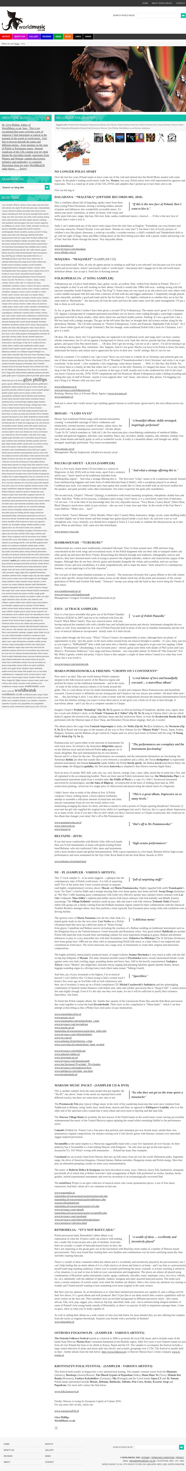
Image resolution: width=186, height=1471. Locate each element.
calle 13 (23, 283)
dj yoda (42, 330)
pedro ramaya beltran (28, 551)
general (29, 375)
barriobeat (9, 247)
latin (30, 464)
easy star (34, 339)
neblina (30, 524)
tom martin (26, 659)
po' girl (40, 557)
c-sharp (42, 280)
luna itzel (6, 485)
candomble (6, 286)
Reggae (45, 578)
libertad (35, 470)
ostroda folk (7, 539)
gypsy (11, 393)
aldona (19, 211)
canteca (23, 286)
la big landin (33, 461)
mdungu (41, 506)
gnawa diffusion (15, 384)
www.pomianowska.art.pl (67, 822)
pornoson (9, 563)
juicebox (43, 440)
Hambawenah (129, 125)
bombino (38, 265)
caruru (28, 291)
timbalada (18, 656)
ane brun (23, 220)
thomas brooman (23, 653)
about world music (162, 3)
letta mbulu (27, 470)
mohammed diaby (9, 515)
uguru (32, 668)
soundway (27, 635)
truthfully (41, 665)
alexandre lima (28, 211)
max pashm (19, 506)
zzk (45, 706)
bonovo (15, 268)
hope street (41, 405)
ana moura (19, 217)
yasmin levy (31, 697)
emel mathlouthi (27, 345)
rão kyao (16, 569)
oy (9, 542)
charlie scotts (36, 297)
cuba (8, 315)
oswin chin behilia (20, 539)
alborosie (12, 211)
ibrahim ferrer (36, 414)
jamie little (28, 426)
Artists (6, 37)
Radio (88, 37)
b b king (43, 232)
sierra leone (45, 617)
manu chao (14, 494)
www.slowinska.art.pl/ (66, 1057)
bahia (41, 235)
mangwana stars (37, 491)
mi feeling (19, 512)
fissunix (26, 366)
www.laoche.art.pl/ (64, 1027)
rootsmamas (44, 590)
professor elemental (15, 566)
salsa (18, 599)
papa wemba (39, 545)
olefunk (21, 533)
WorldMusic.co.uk (127, 128)
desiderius (6, 324)
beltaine (29, 253)
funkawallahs (21, 372)
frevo (4, 372)
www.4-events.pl (117, 393)
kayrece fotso (39, 452)
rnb (20, 587)
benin (35, 253)
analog (40, 217)
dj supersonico (33, 330)
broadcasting (17, 277)
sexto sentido (19, 614)
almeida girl (13, 214)
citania (16, 306)
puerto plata (28, 566)
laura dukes (13, 467)
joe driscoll (17, 434)
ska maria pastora (37, 623)
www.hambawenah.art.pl (67, 591)
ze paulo (13, 703)
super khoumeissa (19, 641)
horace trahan (8, 408)
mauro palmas (8, 506)
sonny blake (38, 632)
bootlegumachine (9, 271)
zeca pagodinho (24, 703)
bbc (25, 250)
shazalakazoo (39, 614)
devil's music (30, 324)
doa (3, 333)
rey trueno (13, 584)
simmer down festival (11, 620)
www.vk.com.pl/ (63, 1037)
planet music (31, 557)
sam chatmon (33, 599)
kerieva (17, 455)
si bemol (13, 617)
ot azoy (31, 539)
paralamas (13, 548)
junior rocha (16, 446)
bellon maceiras (8, 253)
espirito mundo (20, 348)
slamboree (43, 626)
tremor (20, 665)
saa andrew (31, 596)
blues (34, 262)
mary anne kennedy (18, 503)
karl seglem (41, 449)
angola (30, 220)
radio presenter (8, 572)
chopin (5, 303)
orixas (10, 536)
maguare (29, 488)
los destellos (12, 479)
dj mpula (23, 330)
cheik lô (9, 300)
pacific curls (24, 542)
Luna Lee (14, 485)
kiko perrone (36, 455)
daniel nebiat (15, 318)
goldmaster (43, 384)
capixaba (45, 286)
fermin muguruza (17, 363)
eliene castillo (14, 345)
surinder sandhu (34, 641)
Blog (68, 37)
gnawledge (26, 384)
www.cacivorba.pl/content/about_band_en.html (79, 1044)
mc (25, 506)
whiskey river (36, 683)
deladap (12, 321)
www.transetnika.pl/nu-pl (67, 1014)
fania (4, 357)
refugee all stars (34, 578)
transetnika (12, 665)
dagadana (6, 318)
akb (24, 208)
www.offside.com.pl (65, 252)
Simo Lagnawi (26, 620)
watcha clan (7, 683)
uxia (35, 671)
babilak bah (33, 235)
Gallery (33, 37)
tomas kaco (7, 662)
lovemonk (40, 479)
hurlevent (43, 411)
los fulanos (22, 479)
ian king (21, 414)
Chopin (160, 125)
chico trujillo (42, 300)
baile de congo (20, 238)
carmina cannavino (41, 288)
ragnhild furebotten (37, 572)
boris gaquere (22, 271)
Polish (76, 125)
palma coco (7, 545)
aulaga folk (22, 229)
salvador (24, 599)
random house (16, 575)
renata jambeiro (8, 581)
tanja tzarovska (27, 647)
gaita (14, 375)
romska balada (32, 590)
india (4, 420)
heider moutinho (32, 399)
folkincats (12, 369)
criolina (37, 312)
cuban (13, 315)
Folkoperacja (94, 125)
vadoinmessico (8, 674)
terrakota (33, 650)
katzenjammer (27, 452)
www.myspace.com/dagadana (70, 249)
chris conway (14, 303)
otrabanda (39, 539)
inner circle (31, 420)
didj (18, 327)
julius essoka (42, 443)
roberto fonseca (35, 587)
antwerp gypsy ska (22, 223)
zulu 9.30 (40, 706)
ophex (5, 536)
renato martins (21, 581)
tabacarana (40, 644)
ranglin (25, 575)
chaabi (35, 294)
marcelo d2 (40, 494)
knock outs (14, 458)
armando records (39, 226)
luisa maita (34, 482)
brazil (32, 274)
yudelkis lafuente (19, 700)
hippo (36, 402)
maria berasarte (19, 497)
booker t (31, 268)
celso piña (24, 294)
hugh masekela (32, 411)
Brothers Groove (30, 277)
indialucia (146, 128)
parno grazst (36, 548)
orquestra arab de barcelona (24, 536)
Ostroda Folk (85, 128)
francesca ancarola (39, 369)
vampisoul (19, 674)
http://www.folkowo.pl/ (114, 1351)
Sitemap (145, 1458)
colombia (33, 306)
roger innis (10, 590)
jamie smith (38, 426)
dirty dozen (35, 327)
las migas (23, 464)
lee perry (28, 467)
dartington (36, 318)
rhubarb (21, 584)
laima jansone (13, 464)
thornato (34, 653)
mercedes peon (8, 512)
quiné (44, 566)
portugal (17, 563)
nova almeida (35, 527)
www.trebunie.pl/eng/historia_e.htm (73, 1041)
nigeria (5, 527)
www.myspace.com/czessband (70, 1216)
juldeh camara (23, 443)
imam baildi (44, 417)
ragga (17, 572)
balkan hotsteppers (13, 241)
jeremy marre (23, 429)
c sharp (35, 280)
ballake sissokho (28, 241)
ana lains (11, 217)
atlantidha (13, 229)
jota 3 (23, 437)
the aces (5, 653)
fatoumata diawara (17, 360)
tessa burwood (42, 650)
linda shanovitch (9, 473)
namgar (23, 524)
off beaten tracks (40, 530)
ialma (15, 414)
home (145, 3)
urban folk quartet (25, 671)
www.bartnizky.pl (63, 396)
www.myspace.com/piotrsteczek (71, 664)
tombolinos (17, 662)
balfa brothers (32, 238)
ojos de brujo (12, 533)
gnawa (5, 384)
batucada (19, 250)
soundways (36, 635)
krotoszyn (24, 461)
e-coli (14, 339)
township (39, 662)
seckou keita (13, 608)
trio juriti (33, 665)
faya (27, 360)
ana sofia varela (31, 217)
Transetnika (65, 128)
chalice (41, 294)
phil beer (31, 554)
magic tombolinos (9, 488)
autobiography (8, 232)
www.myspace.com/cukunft (69, 1209)
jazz (45, 426)
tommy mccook (28, 662)
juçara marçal (40, 437)
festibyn (5, 366)
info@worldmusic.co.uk (142, 1461)
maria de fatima (32, 497)
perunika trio (7, 554)
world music (32, 686)
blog (16, 262)
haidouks (17, 396)
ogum (4, 533)
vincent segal (17, 677)
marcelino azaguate (27, 494)
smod (39, 629)
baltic (38, 241)
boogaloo (23, 268)
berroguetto (42, 253)
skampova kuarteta (18, 626)
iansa (27, 414)
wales (43, 677)
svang (11, 644)
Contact (49, 1462)
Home (17, 44)
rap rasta (40, 575)
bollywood (41, 262)
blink (11, 262)
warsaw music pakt (36, 680)
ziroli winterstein (17, 706)
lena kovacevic (16, 470)
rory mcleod (7, 593)
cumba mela (21, 315)
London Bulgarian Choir (22, 476)
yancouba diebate (18, 697)
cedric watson (14, 294)
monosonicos (33, 515)
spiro (43, 635)
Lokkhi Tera (7, 476)
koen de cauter (25, 458)
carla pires (6, 288)
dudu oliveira (23, 336)
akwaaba (30, 208)
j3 (36, 423)
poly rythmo (21, 560)
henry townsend (16, 402)
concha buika (23, 309)
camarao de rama (33, 283)
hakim (23, 396)
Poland (71, 125)
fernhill (41, 363)
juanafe (36, 440)
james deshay (18, 426)
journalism (30, 437)
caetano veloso (8, 283)
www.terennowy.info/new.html (70, 1223)
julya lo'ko (6, 446)
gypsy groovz (19, 393)
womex (21, 686)
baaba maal (7, 235)
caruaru (22, 291)
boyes (17, 274)
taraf (36, 647)
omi (43, 533)
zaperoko (6, 703)
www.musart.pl (62, 829)
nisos (10, 527)
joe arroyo (34, 432)
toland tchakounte (13, 659)
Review (138, 128)
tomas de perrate (38, 659)
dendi (28, 321)
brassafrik (25, 274)
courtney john (28, 312)
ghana (42, 375)
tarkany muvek (16, 650)
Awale (17, 232)
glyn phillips (35, 379)
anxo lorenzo (35, 223)
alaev (36, 208)
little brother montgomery (38, 473)
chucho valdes (26, 303)
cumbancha (31, 315)
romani (23, 590)
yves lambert (32, 700)
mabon (35, 485)
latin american (38, 464)
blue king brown (25, 262)
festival (12, 366)
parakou (5, 548)
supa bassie (32, 638)
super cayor (7, 641)
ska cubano (25, 623)
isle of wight (17, 423)
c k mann (28, 280)
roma (17, 590)
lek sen (46, 467)
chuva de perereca (39, 303)
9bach (16, 205)
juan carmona (8, 440)
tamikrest (11, 647)
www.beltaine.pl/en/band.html (70, 861)
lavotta (21, 467)
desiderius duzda (18, 324)
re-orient (15, 578)
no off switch (18, 527)
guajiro (5, 393)
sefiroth (35, 608)
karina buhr (32, 449)
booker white (40, 268)
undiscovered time (10, 671)
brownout (41, 277)
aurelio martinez (34, 229)
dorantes (44, 333)
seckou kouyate (25, 608)
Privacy (180, 1458)
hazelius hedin (19, 399)
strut (25, 638)
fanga (47, 354)
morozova (6, 518)
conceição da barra (10, 309)
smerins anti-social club (27, 629)
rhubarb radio (30, 584)
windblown (7, 686)
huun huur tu (7, 414)
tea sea (26, 650)
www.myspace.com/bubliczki (70, 1050)
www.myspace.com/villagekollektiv (73, 1034)
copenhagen (7, 312)
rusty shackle (20, 596)
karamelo (39, 446)
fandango (41, 354)
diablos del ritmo (9, 327)
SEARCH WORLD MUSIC (124, 15)
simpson (36, 620)
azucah (37, 232)
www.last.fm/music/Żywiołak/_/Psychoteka (77, 1064)
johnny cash (27, 434)
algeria (5, 214)
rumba (12, 596)
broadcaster (7, 277)
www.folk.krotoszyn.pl (66, 1391)
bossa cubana (34, 271)
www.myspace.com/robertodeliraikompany (77, 1219)
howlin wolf (16, 411)
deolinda (42, 321)
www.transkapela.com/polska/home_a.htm (76, 1021)
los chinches (38, 476)
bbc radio (31, 250)
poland (46, 557)
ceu (30, 294)
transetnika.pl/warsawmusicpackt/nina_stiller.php (80, 1031)
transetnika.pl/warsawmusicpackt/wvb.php (76, 1206)
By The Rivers (18, 280)
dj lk (10, 330)
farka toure (32, 357)
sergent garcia (20, 611)
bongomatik (7, 268)
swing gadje (19, 644)
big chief (6, 256)
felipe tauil (33, 360)
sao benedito (7, 605)
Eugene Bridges (35, 351)
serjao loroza (31, 611)
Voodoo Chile (34, 677)
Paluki (120, 125)
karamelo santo (8, 449)
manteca (5, 494)
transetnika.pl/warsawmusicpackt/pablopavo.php (80, 1199)
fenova (41, 360)
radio (45, 569)
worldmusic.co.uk (12, 694)
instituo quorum (42, 420)
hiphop (31, 402)
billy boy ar (37, 256)
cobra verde (24, 306)
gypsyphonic (7, 396)
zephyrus (6, 706)
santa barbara (42, 602)
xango (40, 694)
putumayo (38, 566)
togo (4, 659)
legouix (35, 467)
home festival (20, 405)
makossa (19, 491)
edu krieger (18, 342)
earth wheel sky (23, 339)
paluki (31, 545)
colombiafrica (43, 306)
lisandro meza (22, 473)
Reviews (46, 37)
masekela (30, 503)
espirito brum (8, 348)
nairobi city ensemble (11, 524)
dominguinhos (34, 333)
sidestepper (35, 617)
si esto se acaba (23, 617)
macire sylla (43, 485)
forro (29, 369)
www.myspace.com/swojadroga (71, 1024)
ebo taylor (42, 339)
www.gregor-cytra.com (66, 531)
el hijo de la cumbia (31, 342)
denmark (35, 321)
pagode (40, 542)
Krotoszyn (95, 128)
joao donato (25, 432)
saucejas (29, 605)
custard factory (42, 315)
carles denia (16, 288)
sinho (12, 623)
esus (40, 348)
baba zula (16, 235)
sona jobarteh (12, 632)
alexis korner (40, 211)
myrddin (11, 521)
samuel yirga (31, 602)
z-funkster (42, 700)
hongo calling (31, 405)
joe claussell (7, 434)
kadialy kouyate (28, 446)
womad (15, 686)
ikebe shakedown (31, 417)
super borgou (42, 638)
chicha (21, 300)
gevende (36, 375)
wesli (28, 683)
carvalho (35, 291)
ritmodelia (13, 587)
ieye (22, 417)
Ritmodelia (74, 128)
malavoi (27, 491)
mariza (41, 500)
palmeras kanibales (20, 545)
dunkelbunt (7, 339)
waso (46, 680)
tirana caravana (28, 656)
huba (24, 411)
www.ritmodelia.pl (64, 1322)
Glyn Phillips (113, 128)
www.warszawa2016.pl (66, 1411)
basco (39, 247)
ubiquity (25, 668)
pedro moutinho (12, 551)
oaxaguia (29, 530)
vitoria (26, 677)
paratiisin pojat (24, 548)
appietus (44, 223)
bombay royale (28, 265)
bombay (18, 265)
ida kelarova (14, 417)
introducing (7, 423)
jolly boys (37, 434)
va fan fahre (42, 671)
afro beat (45, 205)
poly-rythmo (44, 560)
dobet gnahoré (22, 333)
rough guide (40, 593)
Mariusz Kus (105, 125)
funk (13, 372)
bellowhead (20, 253)
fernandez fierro (31, 363)
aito (13, 208)
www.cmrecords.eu (64, 826)
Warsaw (104, 128)
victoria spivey (35, 674)
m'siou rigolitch (25, 485)
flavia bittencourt (37, 366)
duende (32, 336)
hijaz (25, 402)
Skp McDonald (32, 626)
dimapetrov (25, 327)
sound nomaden (16, 635)
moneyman (22, 515)
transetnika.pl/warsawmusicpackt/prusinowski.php (81, 1196)
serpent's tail (42, 611)
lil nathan (43, 470)
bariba (28, 244)
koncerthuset (37, 458)
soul (7, 635)
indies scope (20, 420)
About (7, 1462)
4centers (10, 205)
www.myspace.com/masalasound (71, 1061)
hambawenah (32, 396)
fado (22, 354)
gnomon (35, 384)
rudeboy (5, 596)
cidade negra (7, 306)
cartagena (14, 291)
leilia (41, 467)
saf (42, 596)
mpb (28, 518)
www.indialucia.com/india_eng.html (73, 1071)
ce (40, 291)
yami (9, 697)
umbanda (38, 668)
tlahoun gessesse (42, 656)
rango (31, 575)
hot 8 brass (30, 408)
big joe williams (17, 256)
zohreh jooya (30, 706)
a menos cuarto (25, 205)
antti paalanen (8, 223)
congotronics (35, 309)
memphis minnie (21, 509)
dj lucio (15, 330)
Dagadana (84, 125)
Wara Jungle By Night (11, 680)
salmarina (11, 599)
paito (46, 542)
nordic (27, 527)
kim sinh (45, 455)
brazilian (38, 274)
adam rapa (36, 205)
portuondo (25, 563)
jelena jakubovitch (10, 429)
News (58, 37)
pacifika (33, 542)
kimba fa (6, 458)
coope (43, 309)
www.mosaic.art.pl (64, 449)
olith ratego (30, 533)
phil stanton (40, 554)
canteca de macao (34, 286)
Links (78, 37)
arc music (16, 226)
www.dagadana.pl (63, 245)
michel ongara (30, 512)
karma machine (14, 452)
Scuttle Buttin (39, 605)
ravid (9, 578)
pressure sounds (37, 563)
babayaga (24, 235)
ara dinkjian (7, 226)
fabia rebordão (14, 354)
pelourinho (41, 551)
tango (18, 647)
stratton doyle (17, 638)
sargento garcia (19, 605)
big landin (27, 256)
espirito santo (32, 348)
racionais (39, 569)
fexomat (19, 366)
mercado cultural (36, 509)
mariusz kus (33, 500)
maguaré (21, 488)
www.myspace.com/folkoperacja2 (72, 390)
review (43, 581)
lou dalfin (31, 479)
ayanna (31, 232)
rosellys (31, 593)
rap (35, 575)
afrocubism (7, 208)
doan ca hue (10, 333)
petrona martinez (20, 554)
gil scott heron (17, 380)
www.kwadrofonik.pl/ (66, 1074)
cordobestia (17, 312)
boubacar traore (8, 274)
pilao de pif (13, 557)
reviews (5, 584)
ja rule (40, 423)
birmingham (7, 259)
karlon (5, 452)
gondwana (22, 387)
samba (12, 602)
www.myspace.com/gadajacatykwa (72, 1067)
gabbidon (31, 372)
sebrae (5, 608)
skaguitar (6, 626)
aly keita (26, 214)
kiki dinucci (25, 455)
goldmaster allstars (10, 387)
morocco (41, 515)
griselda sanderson (18, 390)
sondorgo (22, 632)
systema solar (30, 644)
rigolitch (5, 587)
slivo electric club (9, 629)
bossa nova (44, 271)
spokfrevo (6, 638)
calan (17, 283)
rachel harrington (27, 569)
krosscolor (15, 461)
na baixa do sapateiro (36, 521)
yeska (39, 697)
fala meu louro (30, 354)
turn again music (15, 668)
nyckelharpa (20, 530)
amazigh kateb (37, 214)
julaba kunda (11, 443)
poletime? (6, 560)
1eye (4, 205)
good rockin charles (35, 387)
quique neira (7, 569)
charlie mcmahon (23, 297)
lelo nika (6, 470)
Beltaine (167, 125)
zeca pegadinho (37, 703)
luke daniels (44, 482)
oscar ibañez (41, 536)
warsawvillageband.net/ (66, 1202)
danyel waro (26, 318)
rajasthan (6, 575)
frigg (9, 372)
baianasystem (8, 238)
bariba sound (36, 244)
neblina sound (39, 524)
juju (4, 443)
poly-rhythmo (33, 560)
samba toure (20, 602)
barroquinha (19, 247)
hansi (10, 399)
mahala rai (37, 488)
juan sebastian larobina (23, 440)
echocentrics (7, 342)
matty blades (39, 503)
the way (12, 653)
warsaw (24, 680)
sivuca (17, 623)
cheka (15, 300)
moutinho (21, 518)
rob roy (25, 587)
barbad (14, 244)
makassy (12, 491)
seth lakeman (7, 614)
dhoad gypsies (42, 324)
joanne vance (14, 432)
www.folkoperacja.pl (65, 386)
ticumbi (10, 656)
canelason (15, 286)
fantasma (10, 357)
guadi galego (44, 390)
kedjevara (9, 455)
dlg (47, 330)
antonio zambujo (40, 220)
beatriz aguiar (40, 250)
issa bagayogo (29, 423)
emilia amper (38, 345)
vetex (26, 674)
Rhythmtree (41, 584)
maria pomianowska (19, 500)
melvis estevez (8, 509)
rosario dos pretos (20, 593)
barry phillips (30, 247)
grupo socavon (32, 390)
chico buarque (30, 300)
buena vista (7, 280)
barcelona (21, 244)
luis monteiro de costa (20, 482)
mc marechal (32, 506)
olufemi (38, 533)
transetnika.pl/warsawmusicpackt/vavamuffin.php (80, 1213)
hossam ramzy (20, 408)
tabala (4, 647)
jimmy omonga (35, 429)
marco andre (7, 497)
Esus (137, 125)
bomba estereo (8, 265)
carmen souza (27, 288)
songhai (29, 632)
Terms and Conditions (163, 1458)
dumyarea (39, 336)
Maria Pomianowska (148, 125)
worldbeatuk (25, 690)
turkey (5, 668)
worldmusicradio (30, 694)
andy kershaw (13, 220)
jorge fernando (14, 437)
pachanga (15, 542)
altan (20, 214)
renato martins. (34, 581)
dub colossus (11, 336)
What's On (19, 37)
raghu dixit (24, 572)
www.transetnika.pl (64, 1192)
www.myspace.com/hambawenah (72, 594)
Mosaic (114, 125)
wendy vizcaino (19, 683)
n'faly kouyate (21, 521)
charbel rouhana (9, 297)
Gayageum (21, 375)
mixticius (40, 512)
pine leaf (22, 557)
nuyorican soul (8, 530)
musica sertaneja (37, 518)
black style (17, 259)
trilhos (26, 665)
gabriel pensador (42, 372)
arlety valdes (26, 226)
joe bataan (43, 432)
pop (3, 563)
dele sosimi (21, 321)
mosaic (14, 518)
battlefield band (8, 250)
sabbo (38, 596)
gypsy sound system (33, 393)
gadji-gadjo (7, 375)
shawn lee (29, 614)
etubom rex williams (19, 351)
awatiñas (24, 232)
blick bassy (27, 259)
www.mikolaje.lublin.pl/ (67, 1054)
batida (44, 247)
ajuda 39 (19, 208)
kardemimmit (21, 449)
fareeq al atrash (21, 357)
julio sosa (33, 443)
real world (23, 578)
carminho (6, 291)
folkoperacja (22, 369)
